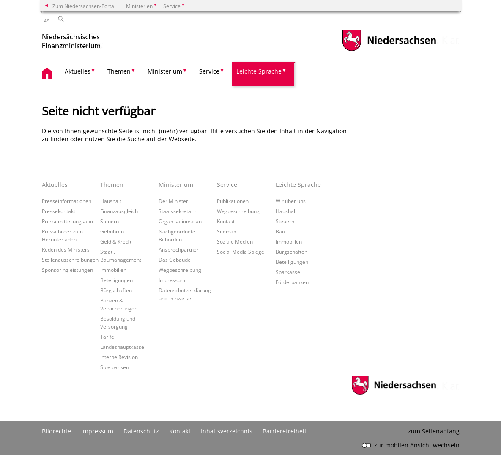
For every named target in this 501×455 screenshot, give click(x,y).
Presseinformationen (66, 200)
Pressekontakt (58, 211)
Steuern (109, 221)
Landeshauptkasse (122, 346)
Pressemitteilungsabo (67, 221)
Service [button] (209, 71)
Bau (280, 231)
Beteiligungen (116, 280)
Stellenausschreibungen (70, 259)
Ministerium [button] (165, 71)
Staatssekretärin (178, 211)
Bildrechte (56, 431)
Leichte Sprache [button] (259, 71)
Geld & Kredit (115, 241)
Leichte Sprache (298, 185)
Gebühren (112, 231)
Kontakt (226, 221)
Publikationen (233, 200)
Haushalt (110, 200)
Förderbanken (292, 282)
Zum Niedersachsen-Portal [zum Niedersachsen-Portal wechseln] (83, 6)
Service (227, 185)
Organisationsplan (180, 221)
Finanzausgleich (119, 211)
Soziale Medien (235, 241)
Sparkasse (288, 272)
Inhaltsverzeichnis (226, 431)
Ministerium (176, 185)
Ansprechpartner (179, 249)
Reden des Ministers (66, 249)
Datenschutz (141, 431)
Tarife (107, 336)
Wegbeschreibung (180, 269)
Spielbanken (114, 367)
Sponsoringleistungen (67, 269)
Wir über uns (291, 200)
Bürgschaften (116, 290)
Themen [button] (119, 71)
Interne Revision (119, 357)
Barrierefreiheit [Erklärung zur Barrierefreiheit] (285, 431)
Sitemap (226, 231)
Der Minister (173, 200)
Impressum (172, 280)
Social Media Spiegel (241, 251)
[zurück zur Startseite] (80, 41)
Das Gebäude (175, 259)
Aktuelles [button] (77, 71)
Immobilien (113, 269)
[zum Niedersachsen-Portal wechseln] (389, 50)
